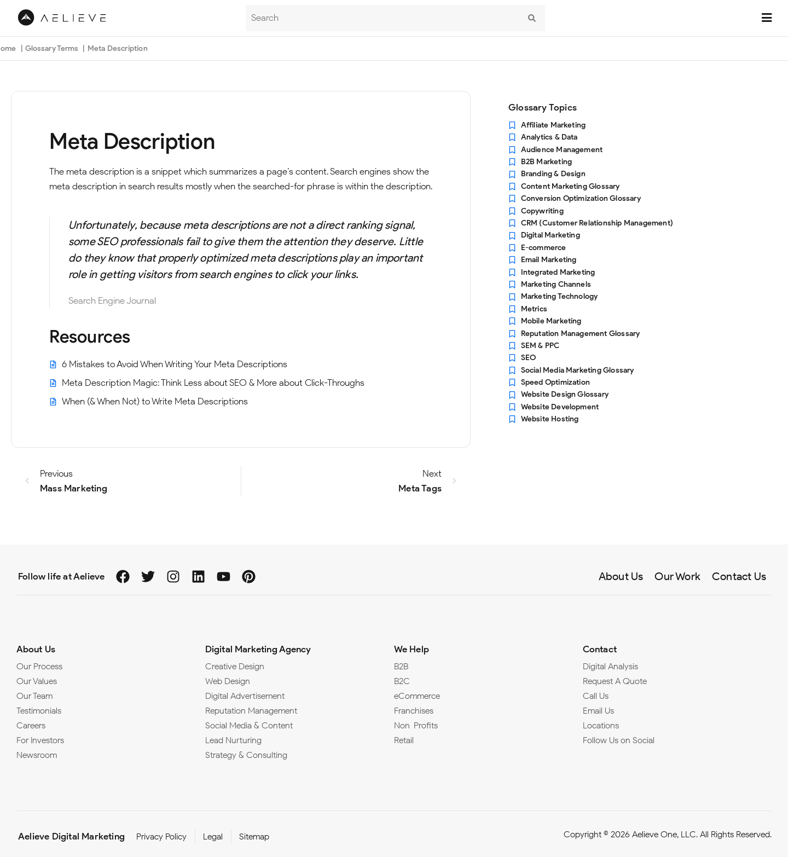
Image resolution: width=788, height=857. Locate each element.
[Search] (382, 18)
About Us (35, 649)
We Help (411, 649)
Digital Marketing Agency (258, 649)
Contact (600, 649)
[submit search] (532, 18)
